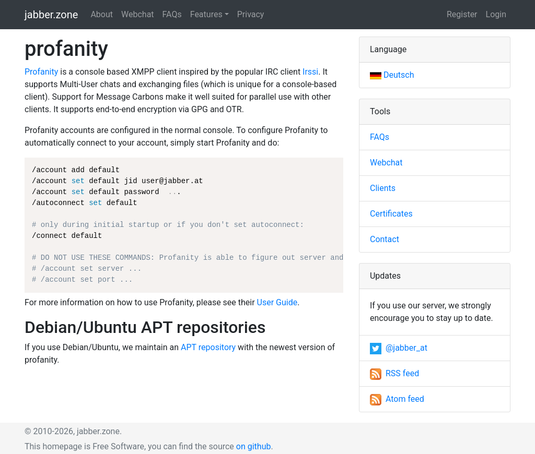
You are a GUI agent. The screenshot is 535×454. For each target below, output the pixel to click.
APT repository (208, 347)
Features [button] (206, 14)
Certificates (391, 214)
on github (253, 446)
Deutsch (392, 75)
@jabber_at (398, 348)
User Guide (277, 302)
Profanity (41, 72)
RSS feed (394, 373)
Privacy (250, 14)
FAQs (172, 14)
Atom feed (397, 399)
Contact (384, 239)
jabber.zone (51, 14)
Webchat (137, 14)
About (101, 14)
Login (496, 14)
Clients (383, 188)
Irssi (310, 72)
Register (462, 14)
